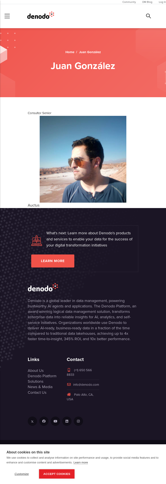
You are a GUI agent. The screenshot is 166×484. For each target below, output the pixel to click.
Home (69, 52)
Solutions (35, 381)
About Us (36, 370)
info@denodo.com (83, 384)
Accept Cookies (56, 474)
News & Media (40, 387)
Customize (22, 474)
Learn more (53, 260)
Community (129, 2)
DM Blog (147, 2)
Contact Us (37, 392)
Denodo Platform (42, 376)
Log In (162, 2)
